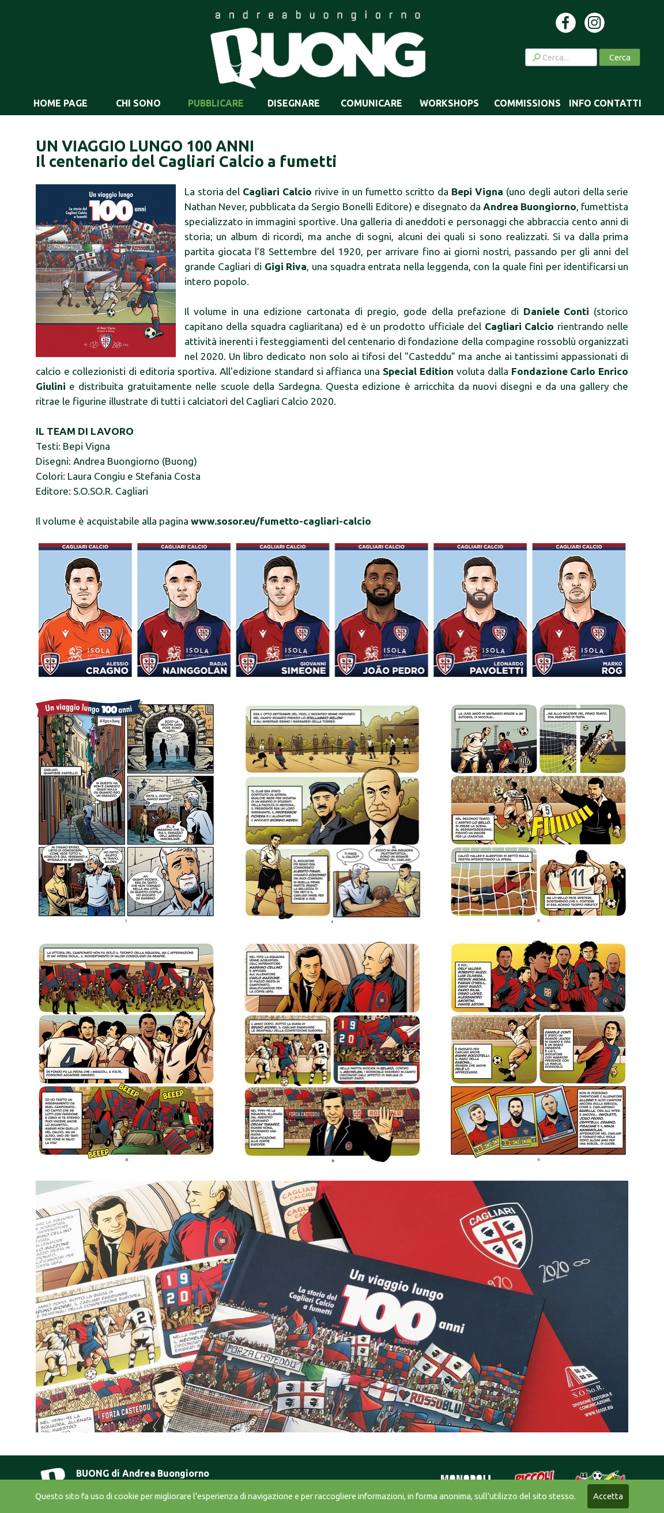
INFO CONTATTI (605, 103)
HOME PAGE (60, 103)
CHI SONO (138, 103)
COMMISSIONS (527, 103)
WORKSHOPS (449, 103)
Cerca (620, 57)
